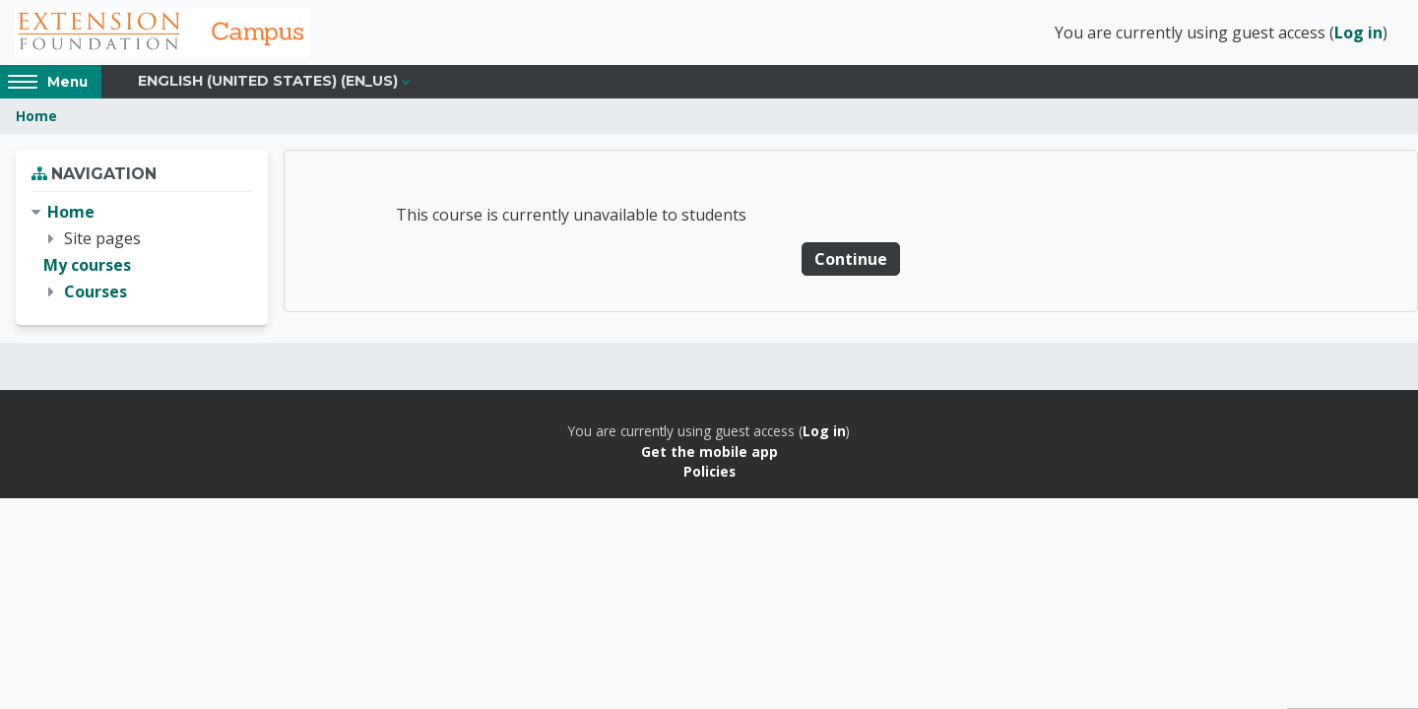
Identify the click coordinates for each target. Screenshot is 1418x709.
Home (36, 115)
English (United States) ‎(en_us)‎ (268, 81)
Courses (95, 291)
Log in (1358, 32)
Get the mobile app (709, 451)
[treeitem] (142, 252)
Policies (709, 471)
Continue (850, 259)
